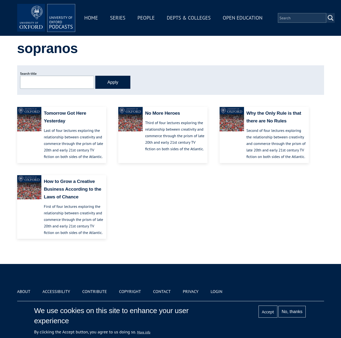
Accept (268, 312)
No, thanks (292, 311)
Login (216, 291)
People (146, 18)
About (23, 291)
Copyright (130, 291)
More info (143, 332)
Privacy (191, 291)
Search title (28, 73)
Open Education (242, 18)
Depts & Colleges (189, 18)
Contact (162, 291)
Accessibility (56, 291)
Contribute (94, 291)
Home (91, 18)
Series (117, 18)
